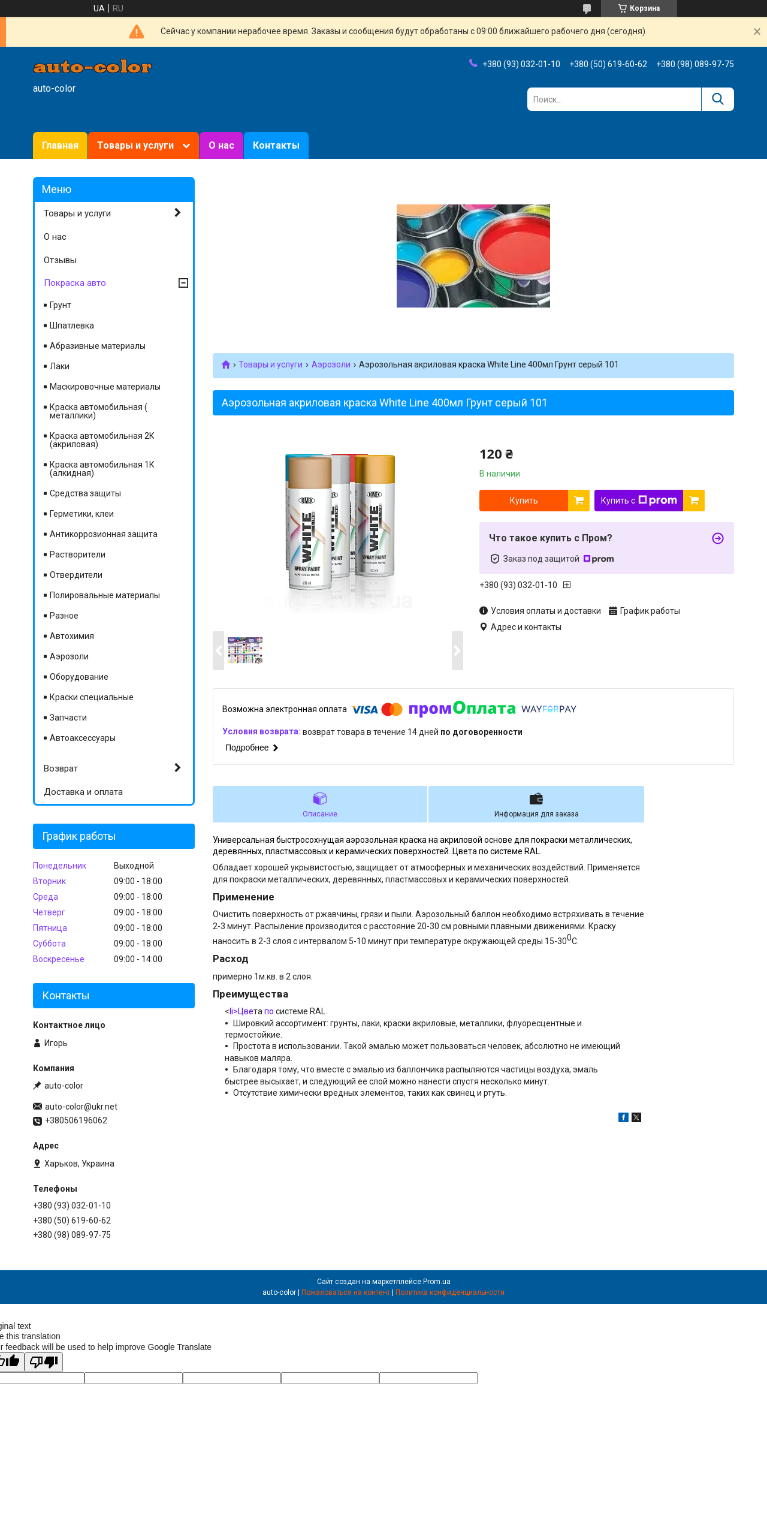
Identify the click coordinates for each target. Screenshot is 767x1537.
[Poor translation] (44, 1362)
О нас (221, 145)
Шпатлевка (72, 325)
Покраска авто (75, 283)
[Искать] (717, 99)
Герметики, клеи (82, 514)
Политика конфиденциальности (450, 1292)
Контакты (276, 145)
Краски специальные (92, 697)
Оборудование (79, 677)
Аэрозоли (331, 364)
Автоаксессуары (83, 738)
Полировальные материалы (105, 595)
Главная (60, 145)
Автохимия (72, 636)
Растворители (77, 554)
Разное (64, 615)
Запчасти (68, 717)
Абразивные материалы (98, 346)
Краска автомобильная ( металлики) (98, 411)
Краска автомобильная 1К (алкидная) (102, 469)
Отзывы (60, 260)
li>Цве (241, 1011)
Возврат (61, 768)
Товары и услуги (135, 145)
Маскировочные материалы (105, 386)
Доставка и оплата (83, 791)
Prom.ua (437, 1281)
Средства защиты (85, 493)
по (269, 1011)
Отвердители (76, 575)
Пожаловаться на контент (345, 1292)
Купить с (639, 500)
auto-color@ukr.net (81, 1106)
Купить (524, 500)
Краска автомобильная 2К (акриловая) (102, 440)
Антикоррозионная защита (104, 534)
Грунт (60, 305)
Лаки (60, 366)
